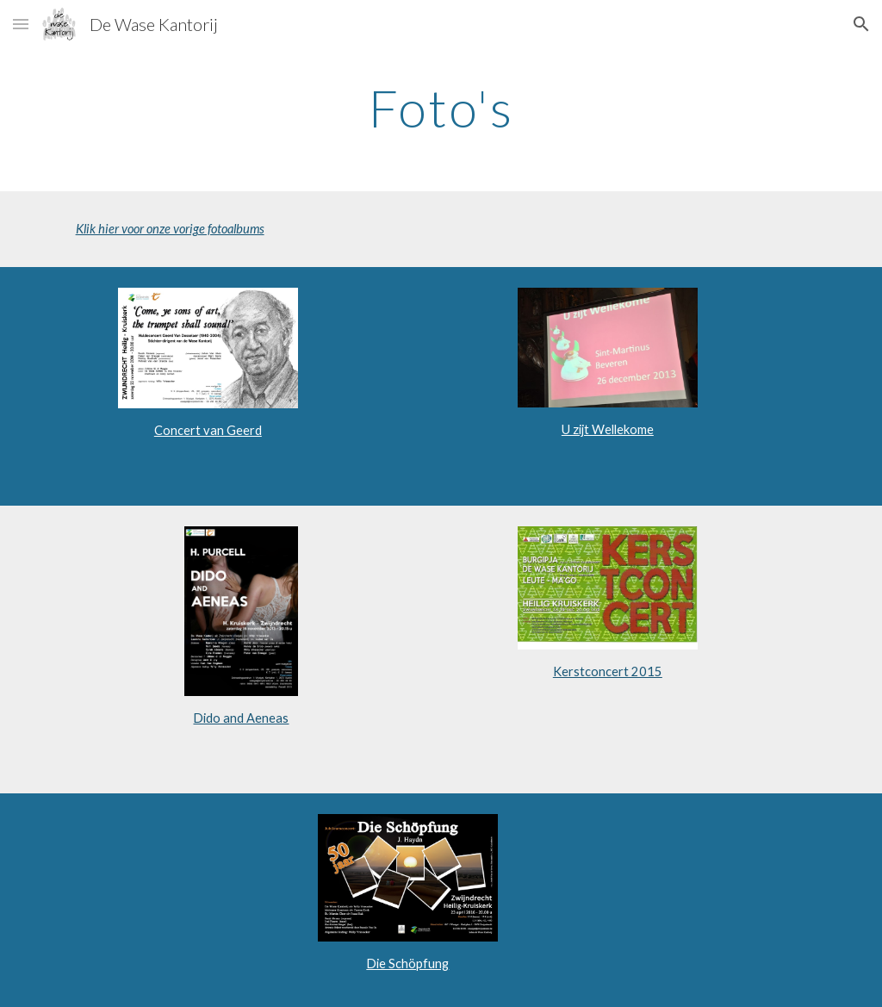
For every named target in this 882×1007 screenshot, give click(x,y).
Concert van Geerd (208, 430)
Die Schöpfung (407, 963)
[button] (20, 23)
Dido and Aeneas (241, 718)
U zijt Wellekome (608, 429)
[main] (441, 107)
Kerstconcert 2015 (607, 671)
